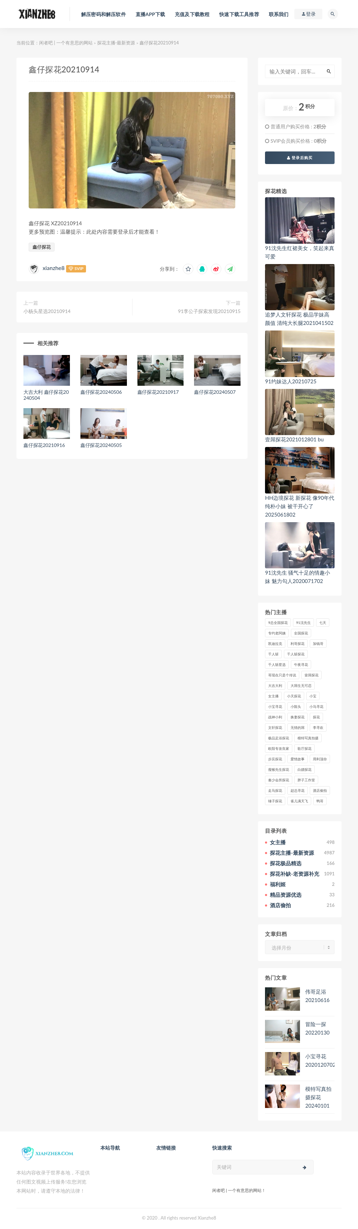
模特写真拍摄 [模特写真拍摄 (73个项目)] (308, 738)
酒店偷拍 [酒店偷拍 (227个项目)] (320, 790)
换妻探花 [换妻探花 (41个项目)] (298, 717)
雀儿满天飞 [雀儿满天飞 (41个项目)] (299, 801)
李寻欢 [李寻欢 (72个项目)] (318, 727)
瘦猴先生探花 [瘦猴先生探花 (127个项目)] (278, 769)
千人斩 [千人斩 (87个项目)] (273, 654)
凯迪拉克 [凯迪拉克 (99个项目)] (275, 643)
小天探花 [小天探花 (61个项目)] (294, 696)
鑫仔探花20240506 (101, 392)
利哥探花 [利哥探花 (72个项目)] (298, 643)
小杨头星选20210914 (47, 311)
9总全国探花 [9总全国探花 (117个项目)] (278, 622)
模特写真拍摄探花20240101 (318, 1097)
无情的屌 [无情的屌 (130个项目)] (298, 727)
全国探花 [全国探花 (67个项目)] (301, 633)
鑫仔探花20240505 (101, 445)
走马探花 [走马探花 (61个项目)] (275, 790)
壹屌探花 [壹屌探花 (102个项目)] (311, 675)
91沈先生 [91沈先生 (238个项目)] (303, 622)
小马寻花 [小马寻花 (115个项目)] (316, 706)
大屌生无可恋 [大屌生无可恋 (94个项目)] (301, 685)
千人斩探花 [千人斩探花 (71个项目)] (296, 654)
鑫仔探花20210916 (44, 445)
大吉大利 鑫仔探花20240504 (46, 395)
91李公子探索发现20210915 (209, 311)
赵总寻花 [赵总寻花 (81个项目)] (298, 790)
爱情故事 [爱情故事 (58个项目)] (298, 759)
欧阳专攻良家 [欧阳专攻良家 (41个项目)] (278, 748)
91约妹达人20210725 (290, 381)
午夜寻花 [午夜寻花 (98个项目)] (301, 664)
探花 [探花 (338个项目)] (316, 717)
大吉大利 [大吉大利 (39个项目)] (275, 685)
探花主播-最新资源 (116, 42)
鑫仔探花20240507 (215, 392)
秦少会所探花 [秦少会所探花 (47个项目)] (278, 780)
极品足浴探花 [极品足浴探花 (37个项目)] (278, 738)
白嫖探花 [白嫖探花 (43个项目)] (305, 769)
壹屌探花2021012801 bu (294, 439)
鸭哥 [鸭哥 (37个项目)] (319, 801)
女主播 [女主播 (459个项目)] (273, 696)
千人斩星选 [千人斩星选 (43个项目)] (277, 664)
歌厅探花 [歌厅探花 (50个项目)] (305, 748)
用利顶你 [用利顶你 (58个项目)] (320, 759)
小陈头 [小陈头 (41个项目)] (296, 706)
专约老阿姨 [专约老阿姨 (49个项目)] (277, 633)
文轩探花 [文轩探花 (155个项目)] (275, 727)
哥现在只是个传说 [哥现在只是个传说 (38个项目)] (282, 675)
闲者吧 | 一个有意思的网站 (66, 42)
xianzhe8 (54, 267)
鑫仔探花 (42, 247)
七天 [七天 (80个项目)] (322, 622)
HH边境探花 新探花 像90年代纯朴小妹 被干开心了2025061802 (299, 506)
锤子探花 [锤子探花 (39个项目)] (275, 801)
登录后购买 (300, 157)
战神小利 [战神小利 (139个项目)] (275, 717)
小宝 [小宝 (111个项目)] (312, 696)
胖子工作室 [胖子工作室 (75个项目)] (306, 780)
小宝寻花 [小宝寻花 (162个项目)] (275, 706)
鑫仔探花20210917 (158, 392)
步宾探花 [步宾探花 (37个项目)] (275, 759)
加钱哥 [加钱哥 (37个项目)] (318, 643)
